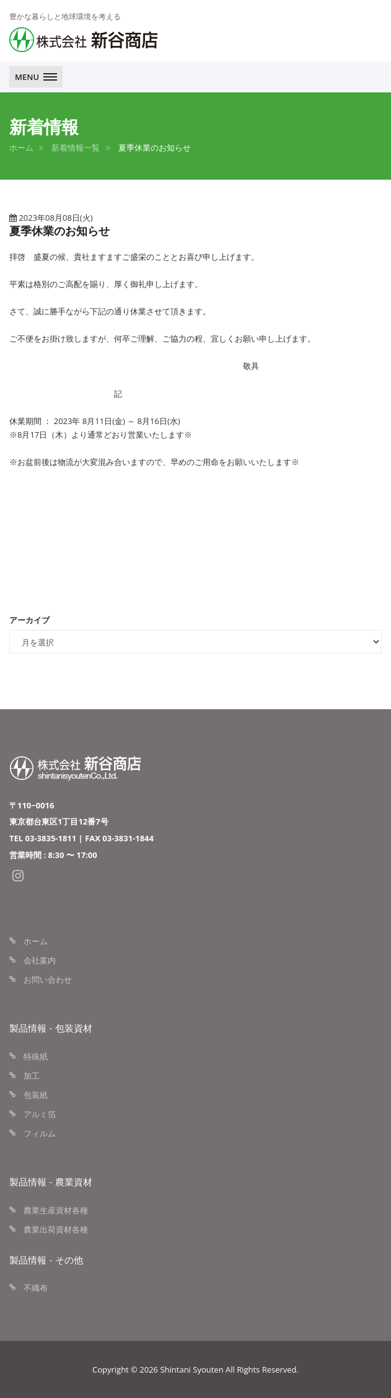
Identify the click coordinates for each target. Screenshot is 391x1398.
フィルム (40, 1133)
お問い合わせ (48, 979)
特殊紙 (36, 1056)
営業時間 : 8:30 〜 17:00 (53, 854)
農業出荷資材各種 (56, 1229)
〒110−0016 (31, 805)
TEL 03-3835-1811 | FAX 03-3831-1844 (81, 838)
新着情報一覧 (75, 148)
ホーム (21, 148)
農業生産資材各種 (56, 1210)
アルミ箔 (40, 1114)
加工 (32, 1075)
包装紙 (36, 1094)
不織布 (36, 1287)
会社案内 (40, 960)
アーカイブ (29, 620)
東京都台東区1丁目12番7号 (58, 821)
